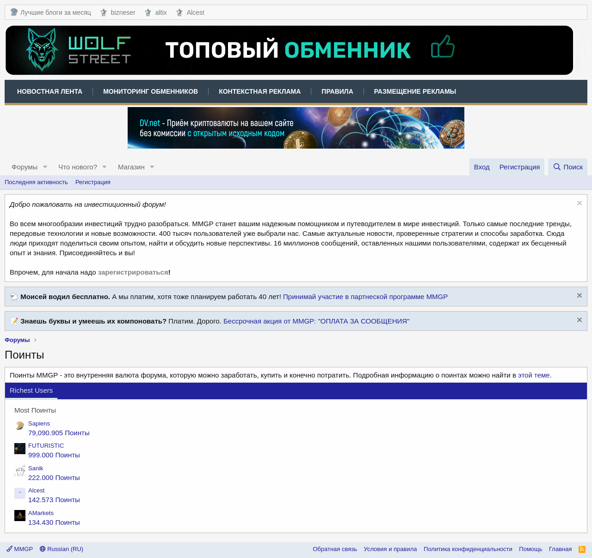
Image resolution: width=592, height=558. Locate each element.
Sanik (35, 468)
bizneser (118, 12)
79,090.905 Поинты (59, 433)
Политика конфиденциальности (468, 549)
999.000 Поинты (54, 455)
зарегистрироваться (133, 272)
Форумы (24, 167)
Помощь (530, 549)
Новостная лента (49, 91)
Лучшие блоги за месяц (50, 12)
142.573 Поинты (54, 500)
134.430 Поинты (54, 522)
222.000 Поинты (54, 477)
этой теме (534, 375)
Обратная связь (335, 549)
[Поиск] (567, 166)
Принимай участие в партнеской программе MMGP (365, 296)
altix (156, 12)
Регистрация (93, 182)
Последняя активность (36, 182)
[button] (44, 166)
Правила (337, 91)
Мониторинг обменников (150, 91)
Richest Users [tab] (31, 390)
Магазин (131, 167)
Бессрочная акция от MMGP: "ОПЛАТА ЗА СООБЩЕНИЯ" (316, 321)
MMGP (19, 549)
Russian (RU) (62, 549)
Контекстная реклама (260, 91)
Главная (560, 549)
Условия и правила (390, 549)
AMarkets (41, 513)
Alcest (190, 12)
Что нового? (77, 167)
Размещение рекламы (415, 91)
